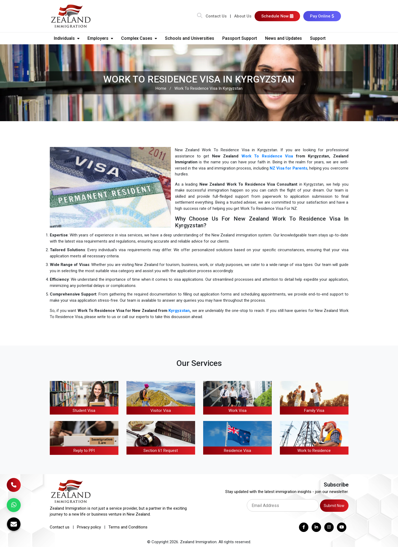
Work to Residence (314, 450)
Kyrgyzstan (179, 310)
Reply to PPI (84, 450)
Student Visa (84, 410)
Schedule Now (277, 16)
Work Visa (237, 410)
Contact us (59, 527)
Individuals (66, 38)
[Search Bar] (199, 16)
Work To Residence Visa (267, 156)
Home (161, 88)
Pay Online (322, 16)
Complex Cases (139, 38)
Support (318, 38)
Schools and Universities (189, 38)
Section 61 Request (160, 450)
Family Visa (314, 410)
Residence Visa (237, 450)
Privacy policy (89, 527)
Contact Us (216, 16)
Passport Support (239, 38)
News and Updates (283, 38)
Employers (100, 38)
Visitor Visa (160, 410)
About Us (242, 16)
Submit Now (334, 505)
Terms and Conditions (127, 527)
